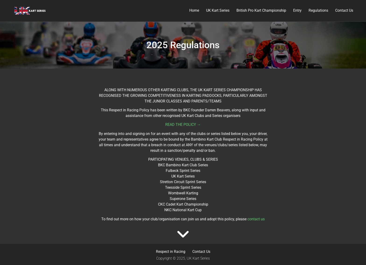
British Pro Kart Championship (261, 10)
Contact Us (344, 10)
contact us (256, 219)
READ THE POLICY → (183, 124)
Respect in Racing (170, 251)
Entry (297, 10)
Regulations (318, 10)
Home (194, 10)
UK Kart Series (217, 10)
